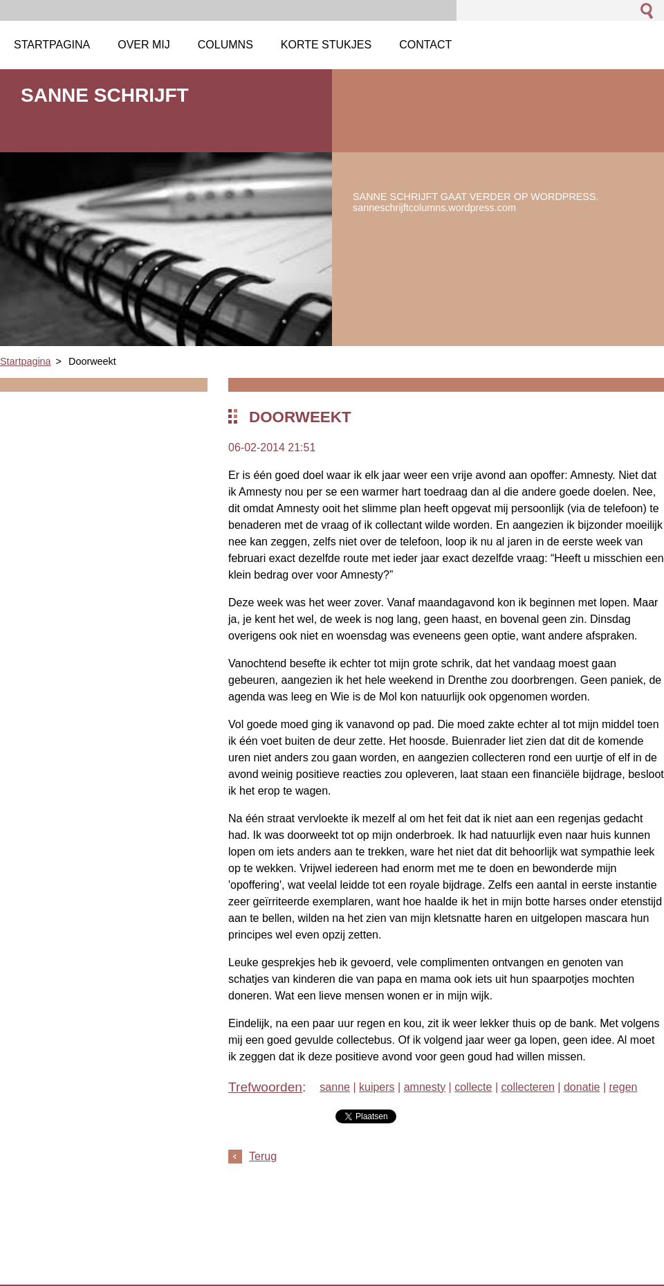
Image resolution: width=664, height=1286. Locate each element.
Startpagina (25, 361)
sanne (335, 1087)
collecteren (528, 1087)
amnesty (424, 1087)
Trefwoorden (265, 1087)
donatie (582, 1087)
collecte (473, 1087)
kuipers (377, 1087)
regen (623, 1087)
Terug (263, 1156)
